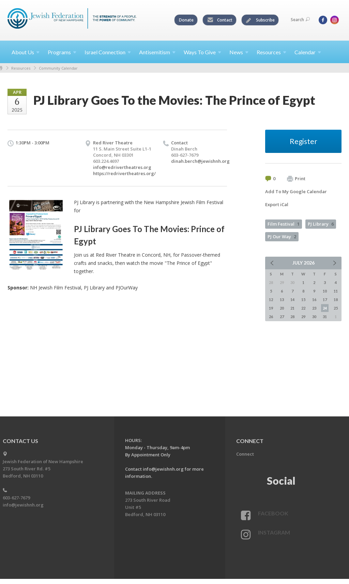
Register (303, 141)
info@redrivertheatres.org (122, 167)
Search (300, 20)
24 (325, 308)
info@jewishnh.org (23, 505)
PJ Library (321, 224)
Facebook (273, 513)
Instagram (274, 532)
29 (303, 316)
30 (314, 316)
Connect (245, 454)
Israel (108, 52)
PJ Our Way (282, 236)
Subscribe (260, 20)
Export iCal (276, 204)
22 (303, 308)
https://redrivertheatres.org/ (124, 173)
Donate (186, 20)
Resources (20, 68)
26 (271, 316)
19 (271, 308)
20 (282, 308)
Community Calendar (58, 68)
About (26, 52)
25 (336, 308)
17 (325, 299)
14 (292, 299)
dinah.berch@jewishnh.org (200, 161)
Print (296, 178)
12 (271, 299)
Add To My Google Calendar (296, 191)
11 (336, 291)
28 (292, 316)
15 (303, 299)
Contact (219, 20)
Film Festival (284, 224)
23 (314, 308)
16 (314, 299)
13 (282, 299)
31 (325, 316)
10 (325, 291)
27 (282, 316)
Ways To (202, 52)
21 (292, 308)
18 (336, 299)
